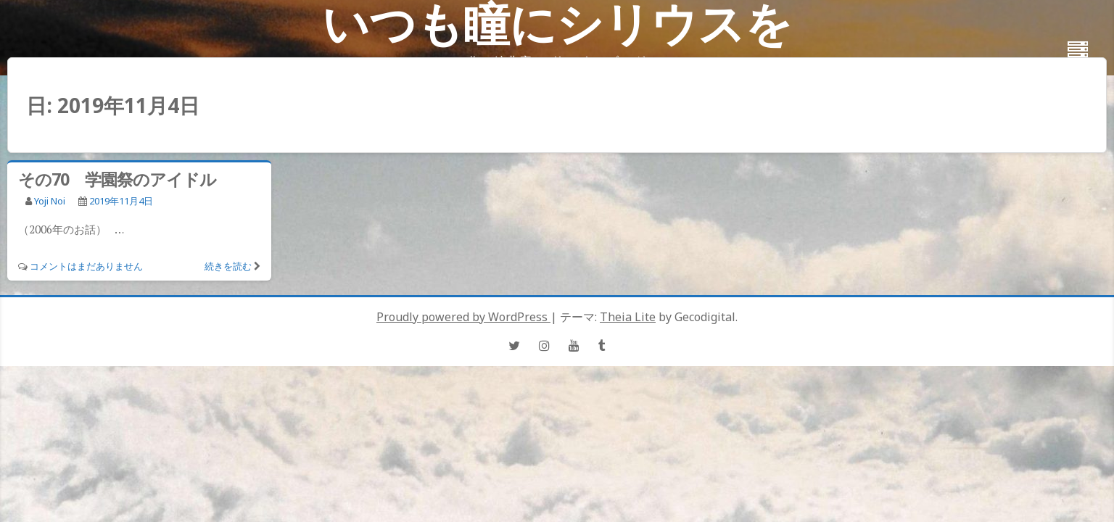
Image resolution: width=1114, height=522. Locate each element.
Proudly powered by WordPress (463, 317)
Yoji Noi (49, 200)
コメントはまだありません (86, 266)
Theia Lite (628, 317)
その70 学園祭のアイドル (117, 179)
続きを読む (228, 266)
